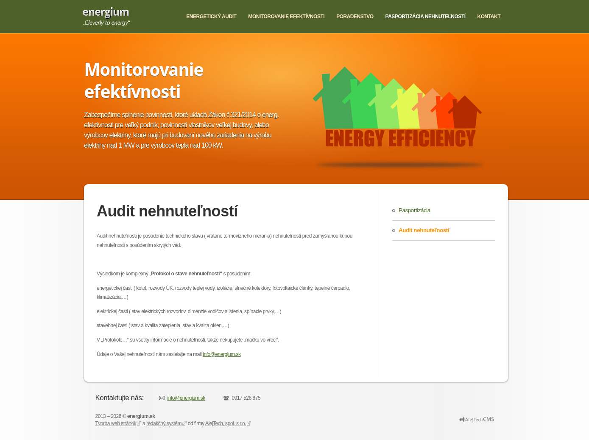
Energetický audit (211, 17)
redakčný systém (163, 423)
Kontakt (488, 17)
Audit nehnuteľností (424, 230)
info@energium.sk (221, 354)
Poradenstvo (354, 17)
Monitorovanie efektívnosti (286, 17)
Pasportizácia (414, 210)
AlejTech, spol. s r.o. (225, 423)
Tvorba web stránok (116, 423)
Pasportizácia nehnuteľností (425, 17)
